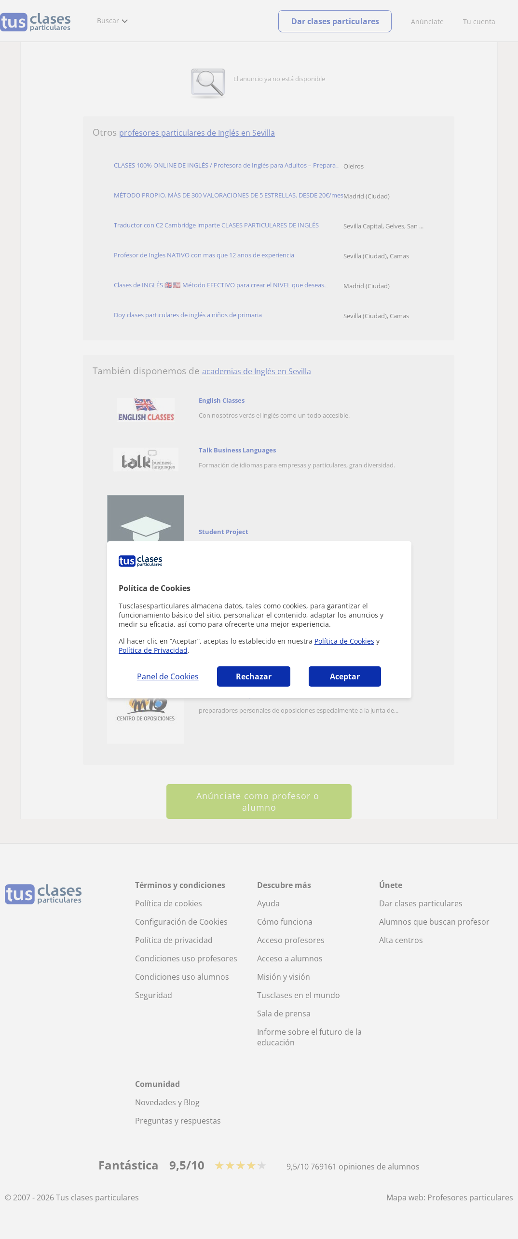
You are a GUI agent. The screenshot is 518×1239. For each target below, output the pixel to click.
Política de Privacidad (153, 650)
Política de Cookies (344, 641)
